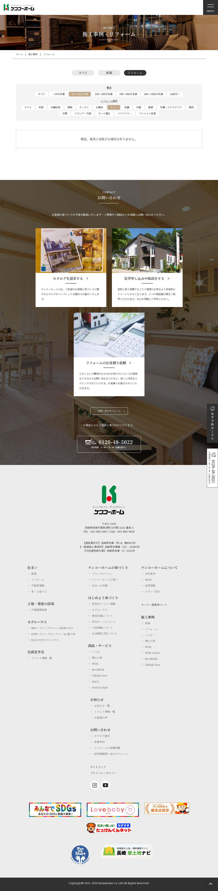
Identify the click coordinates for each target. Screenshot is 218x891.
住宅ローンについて (103, 621)
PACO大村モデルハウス (45, 640)
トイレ (113, 107)
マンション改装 (147, 113)
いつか (96, 651)
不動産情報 (37, 585)
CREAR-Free (99, 675)
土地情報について (102, 627)
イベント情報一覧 (41, 658)
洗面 (126, 107)
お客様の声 (100, 717)
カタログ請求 (102, 736)
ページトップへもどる (210, 883)
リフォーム (48, 54)
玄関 (64, 113)
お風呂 (99, 107)
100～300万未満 (103, 94)
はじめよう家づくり (103, 598)
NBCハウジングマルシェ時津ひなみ (52, 628)
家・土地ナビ (39, 591)
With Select (152, 653)
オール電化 (104, 113)
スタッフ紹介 (153, 591)
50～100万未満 (80, 94)
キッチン (84, 107)
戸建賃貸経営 (39, 610)
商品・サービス (100, 645)
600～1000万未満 (153, 94)
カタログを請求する (68, 278)
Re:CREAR (98, 669)
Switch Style (100, 687)
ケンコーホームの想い (105, 579)
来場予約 (99, 742)
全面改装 (55, 107)
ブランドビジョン (102, 573)
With (95, 663)
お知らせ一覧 (102, 706)
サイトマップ (98, 767)
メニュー (210, 7)
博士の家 (97, 657)
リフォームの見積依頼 (107, 748)
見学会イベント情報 (103, 604)
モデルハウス (99, 610)
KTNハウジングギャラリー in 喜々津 (53, 634)
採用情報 (150, 585)
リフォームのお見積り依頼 (106, 363)
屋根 (150, 107)
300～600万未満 (128, 94)
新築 (109, 73)
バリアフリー (124, 113)
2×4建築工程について (104, 633)
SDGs (148, 579)
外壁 (138, 107)
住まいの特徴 (100, 585)
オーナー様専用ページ (154, 605)
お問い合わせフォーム (109, 410)
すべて (83, 73)
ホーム (19, 54)
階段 (191, 107)
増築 (69, 107)
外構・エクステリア (171, 107)
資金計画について (102, 616)
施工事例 (32, 54)
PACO (95, 681)
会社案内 (150, 573)
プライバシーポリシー (103, 773)
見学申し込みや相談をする (144, 278)
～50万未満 (58, 94)
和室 (41, 107)
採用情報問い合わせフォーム (111, 754)
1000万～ (175, 94)
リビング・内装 (82, 113)
